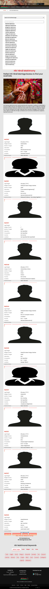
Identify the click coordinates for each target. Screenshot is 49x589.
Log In (29, 4)
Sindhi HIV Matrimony (10, 52)
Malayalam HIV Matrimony (11, 35)
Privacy (21, 585)
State (36, 549)
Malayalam (28, 560)
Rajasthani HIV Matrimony (11, 41)
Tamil (6, 554)
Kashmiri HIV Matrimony (10, 47)
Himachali (27, 554)
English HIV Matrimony (10, 49)
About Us (13, 585)
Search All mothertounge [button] (10, 17)
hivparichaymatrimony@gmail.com (15, 1)
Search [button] (18, 6)
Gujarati (22, 560)
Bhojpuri (21, 554)
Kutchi (16, 554)
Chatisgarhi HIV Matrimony (11, 57)
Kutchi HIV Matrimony (10, 61)
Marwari (13, 557)
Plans (23, 6)
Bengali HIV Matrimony (10, 27)
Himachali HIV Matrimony (11, 46)
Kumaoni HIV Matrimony (10, 59)
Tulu (38, 554)
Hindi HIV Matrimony (9, 24)
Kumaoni (37, 557)
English (11, 554)
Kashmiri (7, 557)
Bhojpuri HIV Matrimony (10, 56)
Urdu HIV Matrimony (9, 54)
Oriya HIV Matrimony (10, 42)
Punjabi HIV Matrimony (10, 30)
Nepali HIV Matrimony (10, 63)
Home (13, 6)
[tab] (24, 18)
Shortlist (25, 534)
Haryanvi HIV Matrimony (10, 44)
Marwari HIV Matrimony (10, 51)
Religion (28, 549)
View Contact (33, 534)
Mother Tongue (16, 549)
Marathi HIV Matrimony (10, 29)
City (33, 549)
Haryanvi (43, 554)
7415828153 (28, 1)
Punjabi (22, 557)
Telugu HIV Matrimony (10, 34)
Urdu (18, 557)
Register (34, 4)
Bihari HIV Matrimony (10, 39)
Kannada (34, 554)
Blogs (29, 585)
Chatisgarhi (43, 557)
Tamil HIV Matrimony (10, 32)
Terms (18, 585)
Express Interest (17, 534)
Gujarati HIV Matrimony (10, 25)
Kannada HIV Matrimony (10, 37)
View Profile (7, 534)
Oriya (31, 557)
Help (27, 6)
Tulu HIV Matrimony (9, 64)
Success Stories (34, 585)
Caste (23, 549)
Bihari (27, 557)
